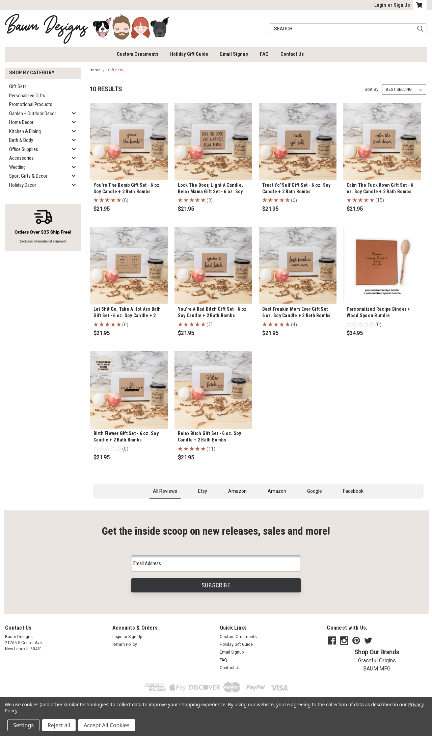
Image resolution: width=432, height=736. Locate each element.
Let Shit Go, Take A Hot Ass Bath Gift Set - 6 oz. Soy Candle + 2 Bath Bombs (127, 315)
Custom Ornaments (137, 54)
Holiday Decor (22, 185)
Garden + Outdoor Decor (32, 113)
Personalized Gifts (27, 96)
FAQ (264, 54)
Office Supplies (23, 149)
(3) (210, 200)
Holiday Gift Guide (189, 54)
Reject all (59, 725)
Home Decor (21, 122)
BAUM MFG (376, 668)
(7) (210, 324)
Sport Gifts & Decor (28, 176)
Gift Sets (18, 86)
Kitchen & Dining (25, 131)
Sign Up (402, 5)
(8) (125, 200)
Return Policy (124, 644)
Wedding (17, 167)
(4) (294, 324)
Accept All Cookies (107, 725)
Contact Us (292, 54)
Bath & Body (21, 140)
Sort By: (371, 89)
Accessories (21, 158)
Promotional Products (30, 104)
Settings (23, 725)
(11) (211, 449)
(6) (294, 200)
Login (380, 5)
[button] (93, 505)
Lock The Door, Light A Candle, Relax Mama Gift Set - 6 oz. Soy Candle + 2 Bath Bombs (210, 191)
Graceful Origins (377, 660)
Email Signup (234, 54)
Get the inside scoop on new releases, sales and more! (216, 531)
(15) (379, 200)
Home (95, 70)
